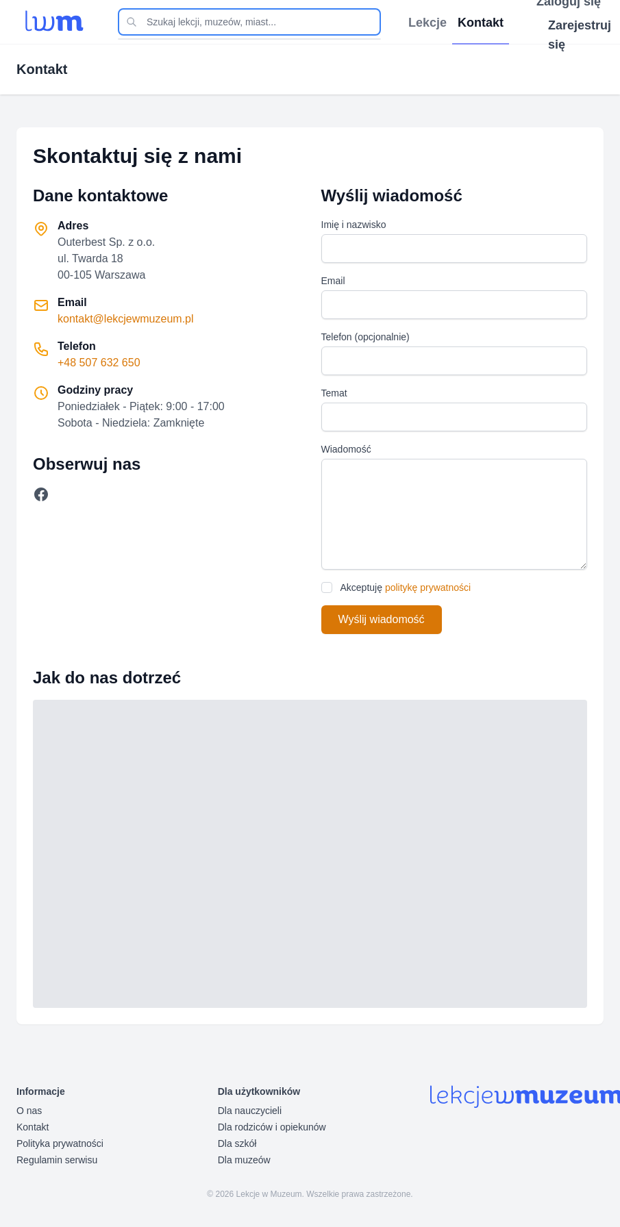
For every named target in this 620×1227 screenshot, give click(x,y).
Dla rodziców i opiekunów (272, 1127)
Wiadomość (346, 449)
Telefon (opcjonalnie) (365, 336)
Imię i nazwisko (353, 224)
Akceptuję (405, 587)
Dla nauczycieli (250, 1110)
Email (333, 280)
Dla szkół (237, 1143)
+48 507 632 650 (99, 362)
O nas (29, 1110)
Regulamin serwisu (56, 1159)
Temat (334, 393)
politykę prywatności (428, 587)
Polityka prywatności (59, 1143)
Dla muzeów (244, 1159)
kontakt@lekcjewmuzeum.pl (126, 319)
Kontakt (32, 1127)
